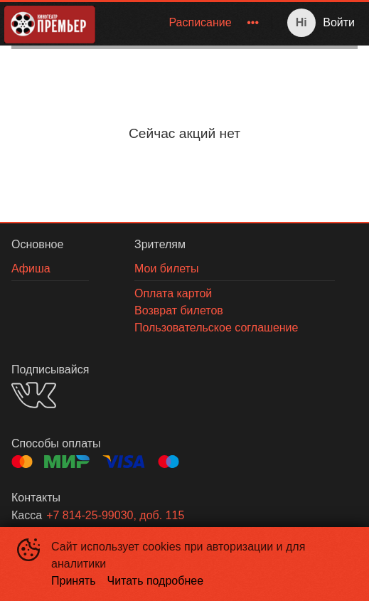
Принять (73, 581)
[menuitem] (200, 23)
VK (33, 395)
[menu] (186, 23)
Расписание (200, 22)
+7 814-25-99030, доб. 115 (115, 515)
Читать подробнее (155, 581)
